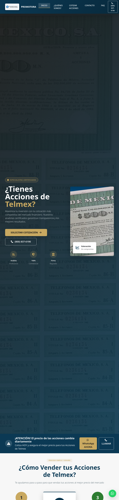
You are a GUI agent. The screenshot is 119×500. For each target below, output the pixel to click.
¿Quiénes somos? (58, 6)
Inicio (44, 5)
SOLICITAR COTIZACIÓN (26, 232)
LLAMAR (106, 442)
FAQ (103, 5)
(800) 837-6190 (21, 241)
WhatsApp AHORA (88, 443)
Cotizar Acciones (73, 6)
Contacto (90, 5)
